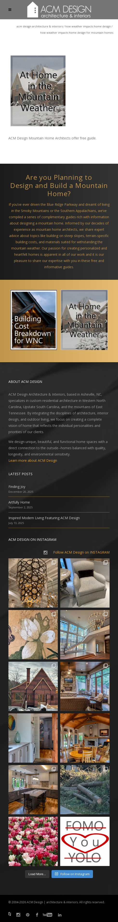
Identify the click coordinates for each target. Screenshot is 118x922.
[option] (33, 321)
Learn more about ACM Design (32, 460)
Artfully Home (19, 502)
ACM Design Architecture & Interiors (40, 26)
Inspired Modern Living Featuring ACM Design (44, 518)
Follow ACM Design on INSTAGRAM (81, 552)
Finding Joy (16, 486)
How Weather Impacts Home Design (88, 26)
